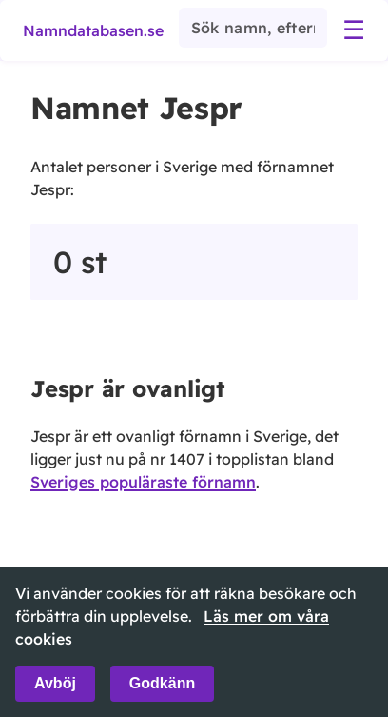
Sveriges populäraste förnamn (143, 481)
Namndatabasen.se (93, 30)
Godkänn (162, 683)
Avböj (55, 683)
